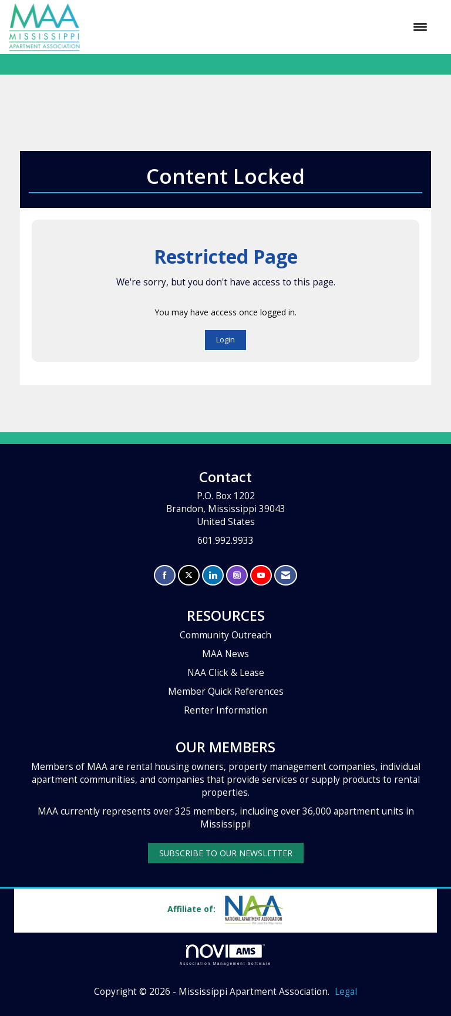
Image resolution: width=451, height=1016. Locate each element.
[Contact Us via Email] (285, 575)
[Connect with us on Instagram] (237, 575)
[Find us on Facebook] (165, 575)
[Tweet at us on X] (189, 575)
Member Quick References (226, 691)
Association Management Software (225, 954)
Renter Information (226, 710)
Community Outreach (225, 635)
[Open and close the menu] (259, 27)
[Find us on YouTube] (261, 575)
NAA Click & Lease (225, 673)
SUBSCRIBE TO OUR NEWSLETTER (225, 853)
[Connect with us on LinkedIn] (213, 575)
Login (225, 340)
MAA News (225, 654)
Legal (346, 991)
